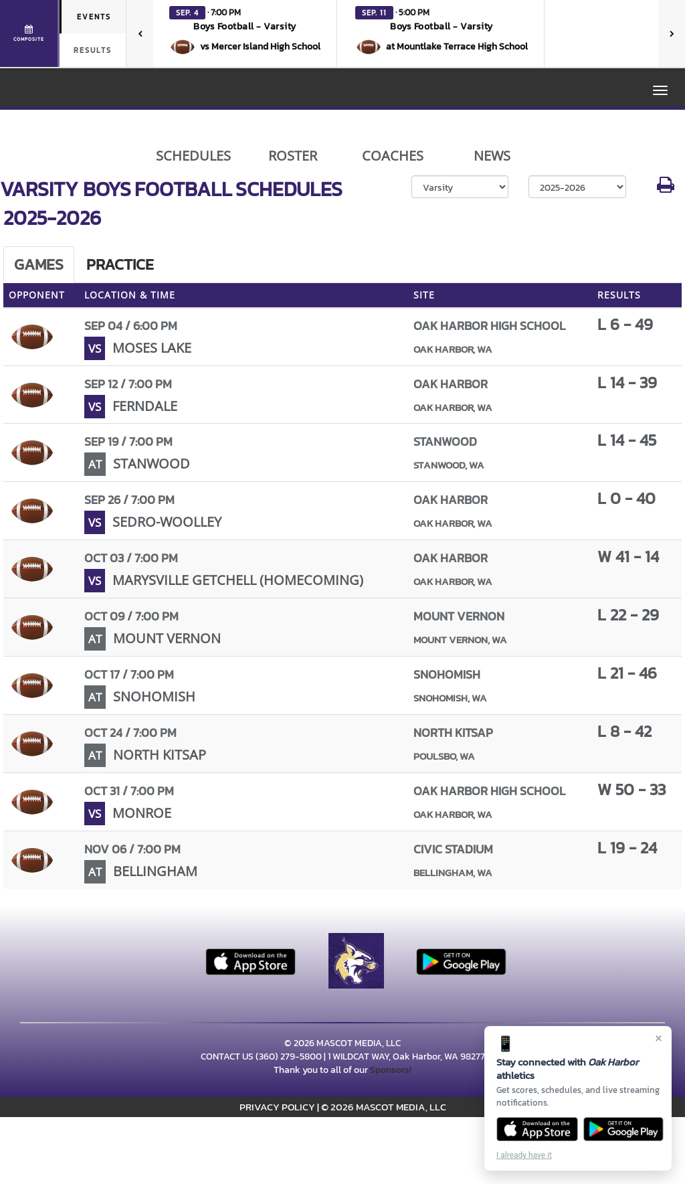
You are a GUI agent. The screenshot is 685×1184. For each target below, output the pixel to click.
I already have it (524, 1155)
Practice (120, 264)
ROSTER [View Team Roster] (292, 156)
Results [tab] (93, 50)
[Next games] (671, 33)
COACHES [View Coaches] (392, 156)
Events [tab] (94, 16)
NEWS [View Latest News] (492, 156)
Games (39, 264)
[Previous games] (139, 33)
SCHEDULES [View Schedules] (193, 156)
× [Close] (658, 1038)
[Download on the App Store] (537, 1129)
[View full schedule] (30, 33)
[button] (245, 33)
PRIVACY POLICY (277, 1106)
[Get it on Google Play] (623, 1129)
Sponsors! (390, 1070)
